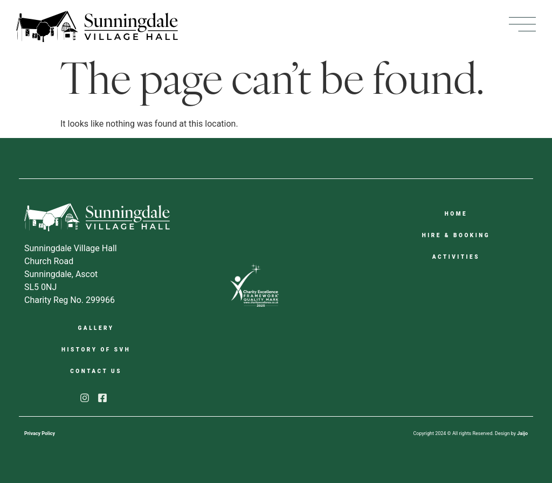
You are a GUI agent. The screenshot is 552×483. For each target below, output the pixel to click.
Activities (456, 257)
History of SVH (95, 350)
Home (456, 214)
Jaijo (522, 433)
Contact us (96, 371)
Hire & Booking (456, 235)
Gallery (96, 328)
